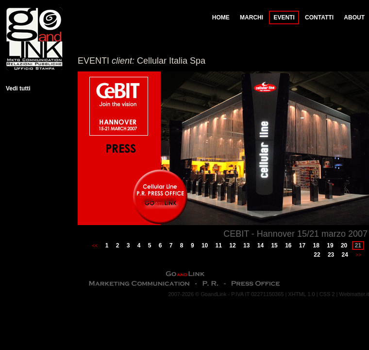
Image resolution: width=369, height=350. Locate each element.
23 (331, 254)
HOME (221, 17)
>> (358, 255)
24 (345, 254)
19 (330, 245)
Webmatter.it (354, 294)
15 (274, 245)
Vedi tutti (18, 88)
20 (344, 245)
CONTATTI (319, 17)
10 (204, 245)
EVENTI (283, 17)
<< (95, 245)
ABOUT (354, 17)
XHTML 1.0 (301, 294)
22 (317, 254)
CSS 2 (327, 294)
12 (232, 245)
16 (288, 245)
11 (219, 245)
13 (246, 245)
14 (260, 245)
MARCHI (251, 17)
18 (316, 245)
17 (302, 245)
